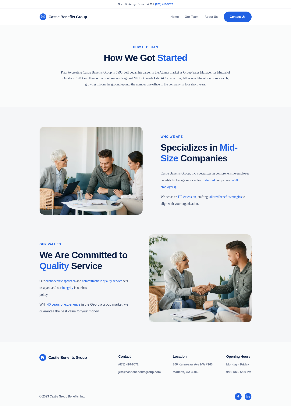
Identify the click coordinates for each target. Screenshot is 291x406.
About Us (211, 16)
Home (174, 16)
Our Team (191, 16)
